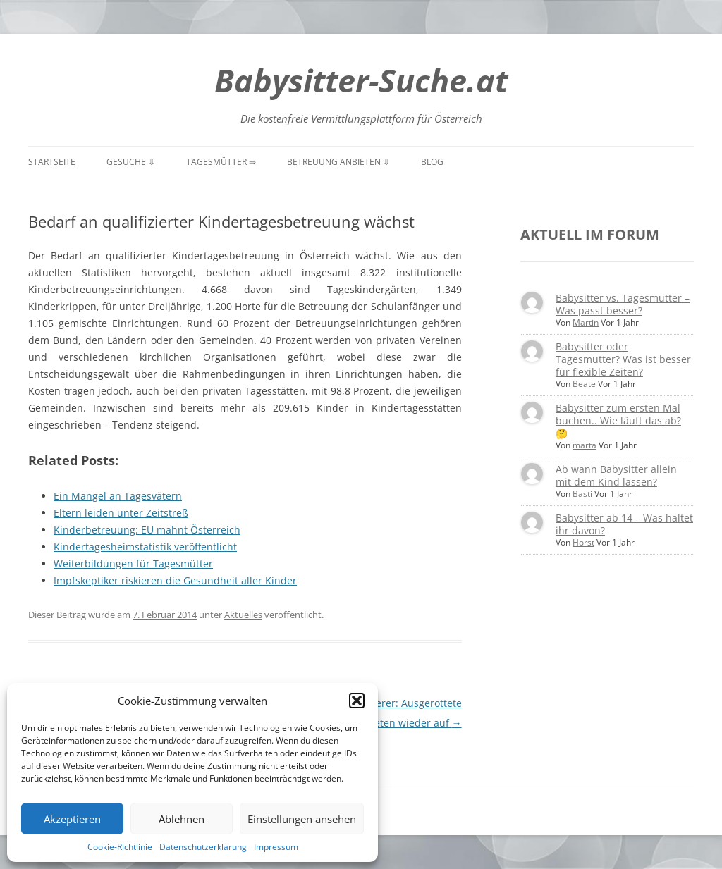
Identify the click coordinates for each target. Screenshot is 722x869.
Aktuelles (243, 614)
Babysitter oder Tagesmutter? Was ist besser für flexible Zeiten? (623, 359)
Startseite (51, 162)
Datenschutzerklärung (203, 847)
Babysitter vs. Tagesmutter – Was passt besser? (623, 304)
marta (584, 445)
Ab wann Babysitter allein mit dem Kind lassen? (616, 475)
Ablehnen (181, 819)
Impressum (276, 847)
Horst (583, 542)
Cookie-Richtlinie (119, 847)
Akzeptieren (72, 819)
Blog (432, 162)
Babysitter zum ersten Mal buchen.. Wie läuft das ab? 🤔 (618, 420)
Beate (584, 384)
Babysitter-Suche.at (361, 79)
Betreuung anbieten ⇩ (338, 162)
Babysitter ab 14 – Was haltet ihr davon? (624, 524)
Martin (586, 322)
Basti (582, 494)
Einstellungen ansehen (301, 819)
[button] (357, 701)
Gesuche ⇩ (130, 162)
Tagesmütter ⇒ (221, 162)
